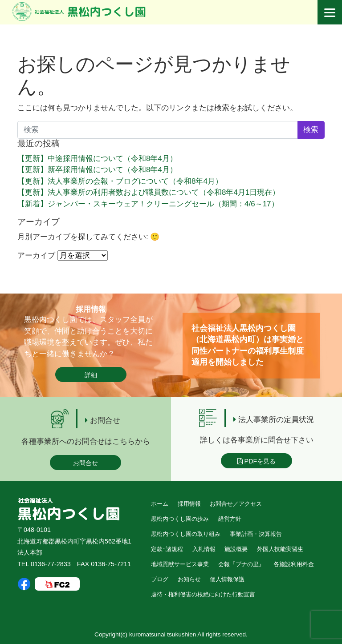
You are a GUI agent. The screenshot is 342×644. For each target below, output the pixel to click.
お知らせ (189, 579)
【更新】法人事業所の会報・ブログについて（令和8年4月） (120, 181)
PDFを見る (256, 461)
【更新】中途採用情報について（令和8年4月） (97, 158)
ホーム (159, 503)
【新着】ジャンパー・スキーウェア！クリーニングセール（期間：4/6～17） (148, 204)
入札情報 (204, 549)
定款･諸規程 (167, 549)
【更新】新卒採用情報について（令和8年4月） (97, 169)
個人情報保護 (227, 579)
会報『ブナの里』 (241, 564)
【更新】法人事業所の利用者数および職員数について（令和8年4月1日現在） (148, 192)
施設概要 (236, 549)
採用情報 (189, 503)
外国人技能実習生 (280, 549)
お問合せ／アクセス (236, 503)
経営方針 (229, 518)
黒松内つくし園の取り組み (185, 534)
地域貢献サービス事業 (180, 564)
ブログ (159, 579)
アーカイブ (36, 255)
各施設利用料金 (293, 564)
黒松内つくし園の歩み (180, 518)
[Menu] (330, 12)
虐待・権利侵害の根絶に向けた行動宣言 (203, 594)
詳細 (91, 374)
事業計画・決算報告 (256, 534)
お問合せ (85, 463)
